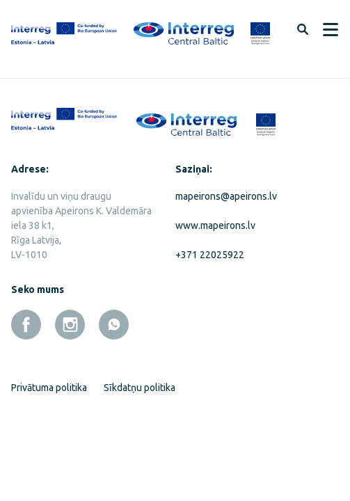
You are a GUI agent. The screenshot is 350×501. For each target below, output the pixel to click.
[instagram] (70, 325)
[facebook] (26, 325)
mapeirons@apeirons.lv (226, 196)
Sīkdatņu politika (139, 387)
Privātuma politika (49, 387)
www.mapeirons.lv (215, 225)
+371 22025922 (209, 254)
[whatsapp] (114, 325)
